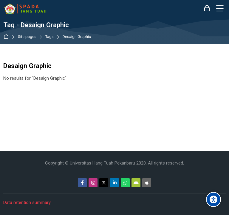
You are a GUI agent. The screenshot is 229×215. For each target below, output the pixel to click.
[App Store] (146, 182)
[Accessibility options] (213, 199)
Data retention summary (27, 202)
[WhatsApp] (125, 182)
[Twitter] (103, 182)
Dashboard (7, 37)
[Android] (135, 182)
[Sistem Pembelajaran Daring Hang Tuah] (25, 8)
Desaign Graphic (77, 37)
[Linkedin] (114, 182)
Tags (49, 37)
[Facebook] (82, 182)
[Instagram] (93, 182)
